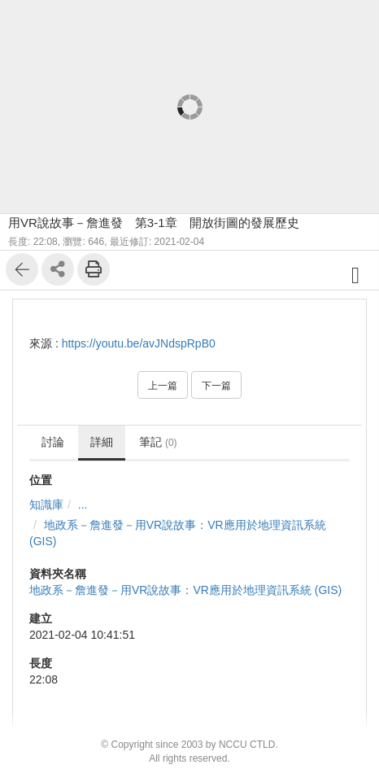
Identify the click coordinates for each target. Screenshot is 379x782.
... (83, 504)
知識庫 (46, 504)
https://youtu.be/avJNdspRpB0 (139, 343)
